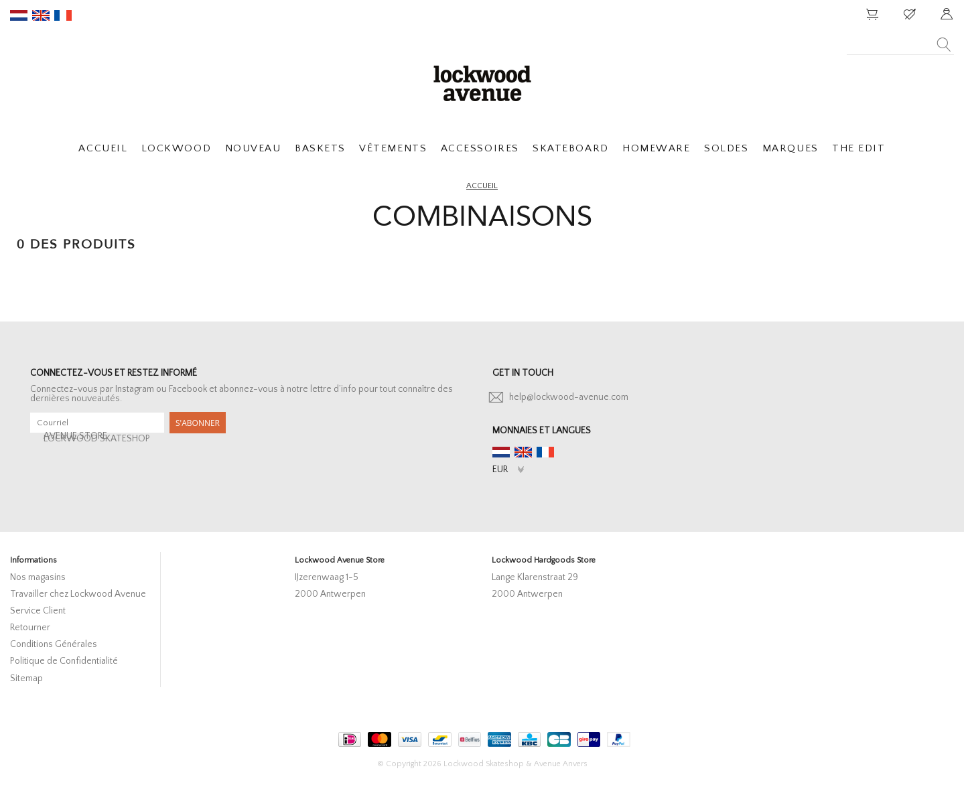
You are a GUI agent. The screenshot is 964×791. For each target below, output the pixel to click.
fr (63, 15)
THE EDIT (858, 148)
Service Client (38, 610)
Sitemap (26, 678)
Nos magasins (38, 577)
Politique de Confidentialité (64, 661)
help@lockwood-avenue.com (568, 397)
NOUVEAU (253, 148)
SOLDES (726, 148)
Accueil (482, 186)
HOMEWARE (656, 148)
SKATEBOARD (570, 148)
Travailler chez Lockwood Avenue (78, 594)
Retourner (30, 627)
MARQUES (790, 148)
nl (18, 15)
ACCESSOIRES (480, 148)
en (41, 15)
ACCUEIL (102, 148)
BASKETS (320, 148)
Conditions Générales (53, 644)
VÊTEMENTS (393, 148)
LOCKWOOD (176, 148)
